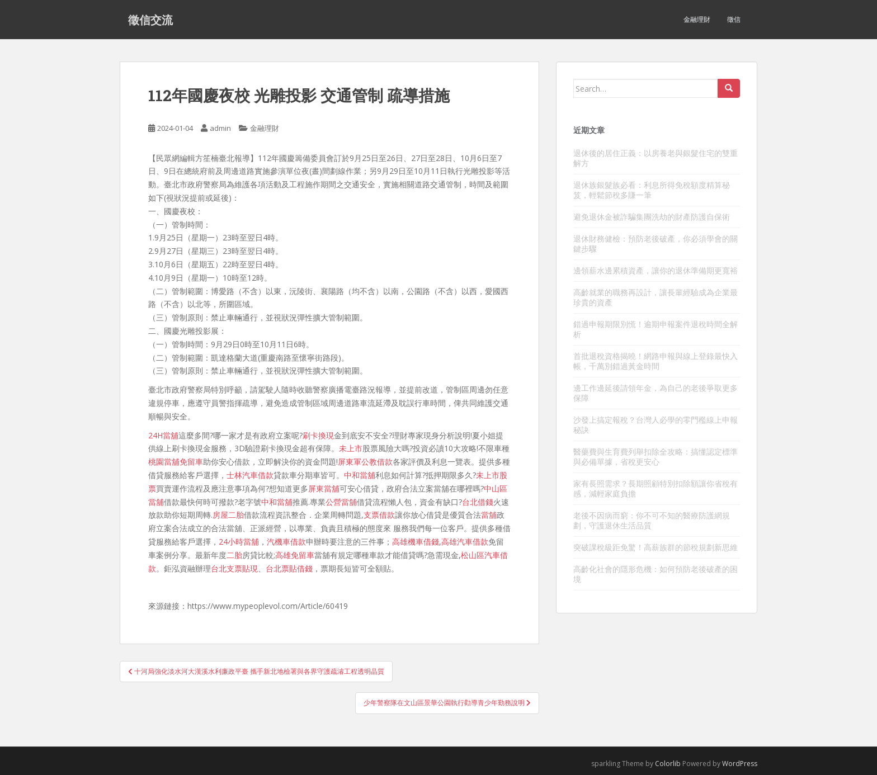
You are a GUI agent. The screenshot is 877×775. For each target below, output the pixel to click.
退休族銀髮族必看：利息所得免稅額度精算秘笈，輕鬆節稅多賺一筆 (651, 189)
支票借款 (379, 514)
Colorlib (668, 763)
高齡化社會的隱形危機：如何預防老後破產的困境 (655, 574)
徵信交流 (150, 19)
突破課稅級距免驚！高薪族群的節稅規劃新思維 (655, 547)
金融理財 (696, 19)
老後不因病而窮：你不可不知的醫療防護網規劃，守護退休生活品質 (651, 520)
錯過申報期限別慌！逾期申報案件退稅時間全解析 (655, 329)
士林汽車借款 (250, 475)
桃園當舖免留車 (175, 461)
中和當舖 (359, 475)
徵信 (734, 19)
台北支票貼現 (234, 568)
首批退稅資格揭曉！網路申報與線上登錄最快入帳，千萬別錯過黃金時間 (655, 361)
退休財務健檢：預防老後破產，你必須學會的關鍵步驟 (655, 243)
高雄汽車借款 (464, 541)
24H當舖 (163, 435)
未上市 (350, 448)
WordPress (739, 763)
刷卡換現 (318, 435)
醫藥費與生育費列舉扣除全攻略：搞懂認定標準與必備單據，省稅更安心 (655, 456)
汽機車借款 (286, 541)
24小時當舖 (239, 541)
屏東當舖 (324, 488)
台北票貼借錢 (289, 568)
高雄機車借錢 (415, 541)
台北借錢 (477, 502)
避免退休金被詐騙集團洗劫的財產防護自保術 (651, 216)
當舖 (489, 514)
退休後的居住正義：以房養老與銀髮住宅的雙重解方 (655, 158)
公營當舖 (341, 502)
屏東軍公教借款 (365, 461)
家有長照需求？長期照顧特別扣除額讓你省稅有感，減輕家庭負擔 (655, 488)
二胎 (234, 555)
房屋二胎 (228, 514)
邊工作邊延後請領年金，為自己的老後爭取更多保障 (655, 392)
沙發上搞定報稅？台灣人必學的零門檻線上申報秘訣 (655, 424)
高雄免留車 (294, 555)
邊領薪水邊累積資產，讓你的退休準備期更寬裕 (655, 270)
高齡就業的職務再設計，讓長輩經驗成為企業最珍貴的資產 (655, 297)
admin (220, 128)
